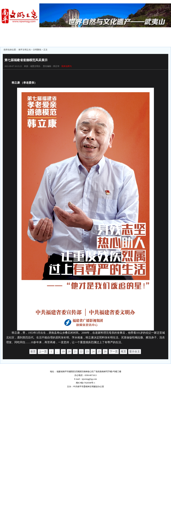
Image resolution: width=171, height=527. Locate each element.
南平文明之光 (24, 49)
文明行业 (134, 41)
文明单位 (115, 35)
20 (69, 351)
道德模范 (75, 41)
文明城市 (95, 35)
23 (87, 351)
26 (105, 351)
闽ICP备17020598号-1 (85, 383)
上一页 (43, 351)
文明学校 (115, 41)
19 (63, 351)
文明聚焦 (16, 35)
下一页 (114, 351)
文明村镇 (95, 41)
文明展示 (154, 41)
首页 (33, 351)
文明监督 (16, 41)
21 (75, 351)
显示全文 (134, 351)
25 (99, 351)
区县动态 (36, 35)
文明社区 (134, 35)
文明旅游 (36, 41)
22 (81, 351)
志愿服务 (56, 41)
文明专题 (56, 35)
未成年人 (75, 35)
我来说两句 (66, 66)
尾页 (123, 351)
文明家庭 (154, 35)
